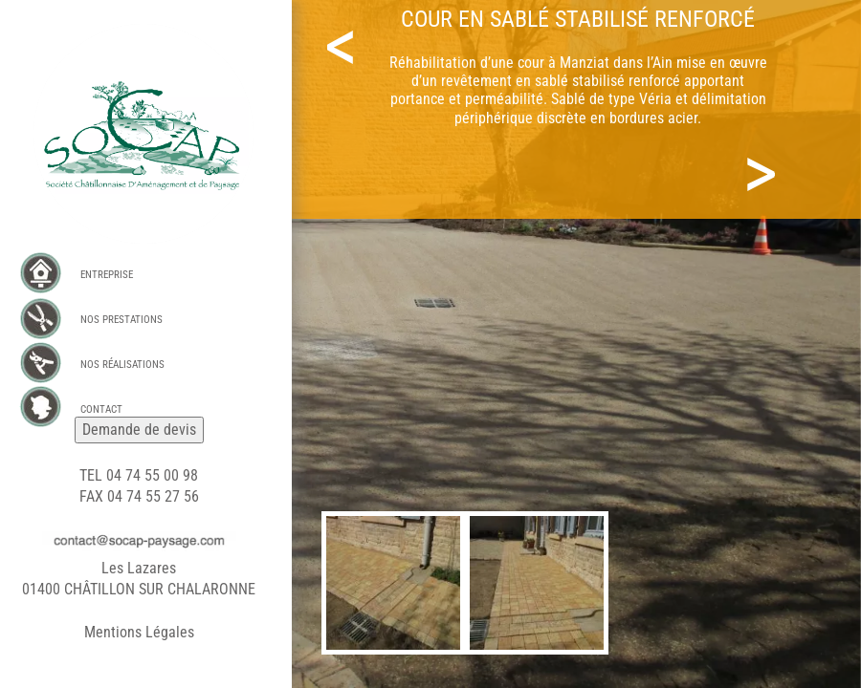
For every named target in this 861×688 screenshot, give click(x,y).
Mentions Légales (139, 632)
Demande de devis (139, 429)
